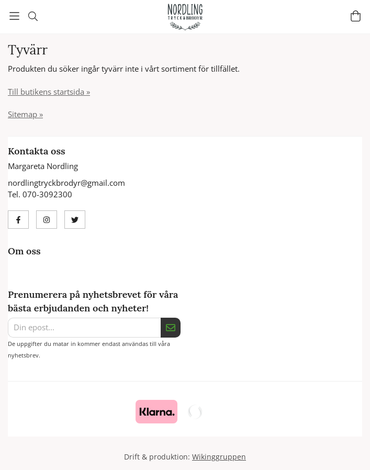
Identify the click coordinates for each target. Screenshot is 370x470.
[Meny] (14, 15)
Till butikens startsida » (49, 91)
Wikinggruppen (219, 457)
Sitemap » (25, 114)
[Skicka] (171, 328)
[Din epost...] (84, 328)
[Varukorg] (355, 15)
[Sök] (33, 16)
